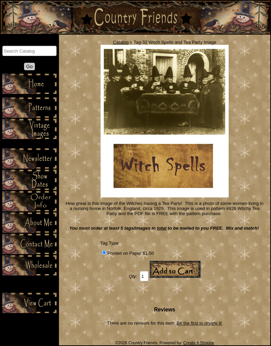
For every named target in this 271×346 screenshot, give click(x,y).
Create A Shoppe (198, 343)
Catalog (120, 42)
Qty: (133, 276)
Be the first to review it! (199, 323)
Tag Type (109, 243)
